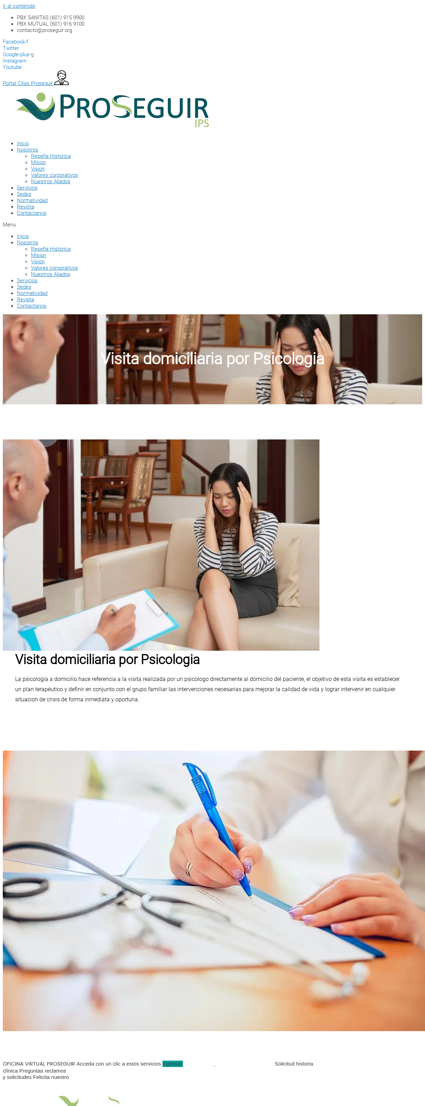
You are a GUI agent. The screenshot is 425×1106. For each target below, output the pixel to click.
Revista (25, 207)
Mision (38, 162)
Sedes (24, 194)
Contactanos (31, 213)
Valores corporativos (54, 175)
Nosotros (27, 150)
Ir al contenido (19, 6)
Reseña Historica (51, 156)
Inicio (23, 143)
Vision (38, 169)
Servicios (27, 188)
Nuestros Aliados (50, 181)
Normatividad (32, 200)
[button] (203, 224)
